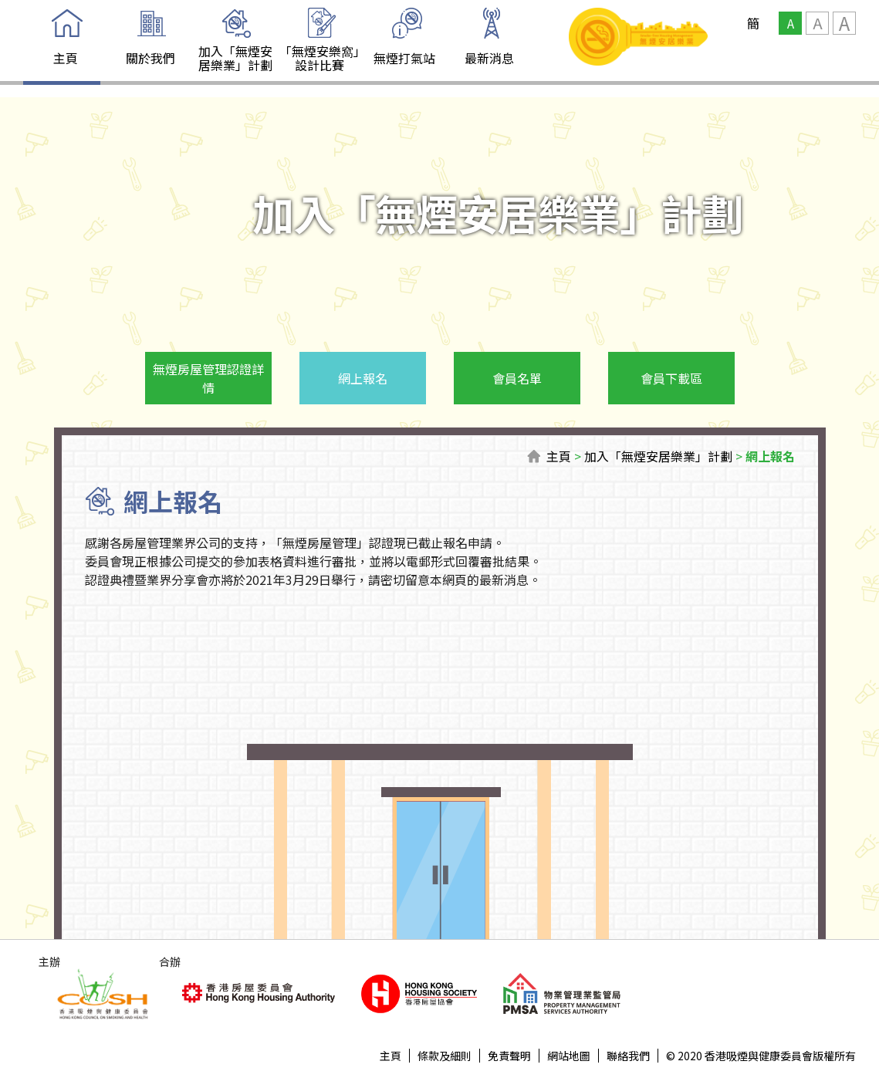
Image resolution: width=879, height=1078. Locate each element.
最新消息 (489, 58)
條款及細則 (445, 1055)
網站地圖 (568, 1055)
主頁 (65, 58)
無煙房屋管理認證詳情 (208, 378)
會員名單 (517, 378)
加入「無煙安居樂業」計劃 (235, 58)
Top (815, 1014)
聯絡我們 (628, 1055)
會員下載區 (671, 378)
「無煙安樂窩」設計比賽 (319, 58)
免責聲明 (509, 1055)
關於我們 (150, 58)
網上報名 (362, 378)
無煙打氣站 (404, 58)
